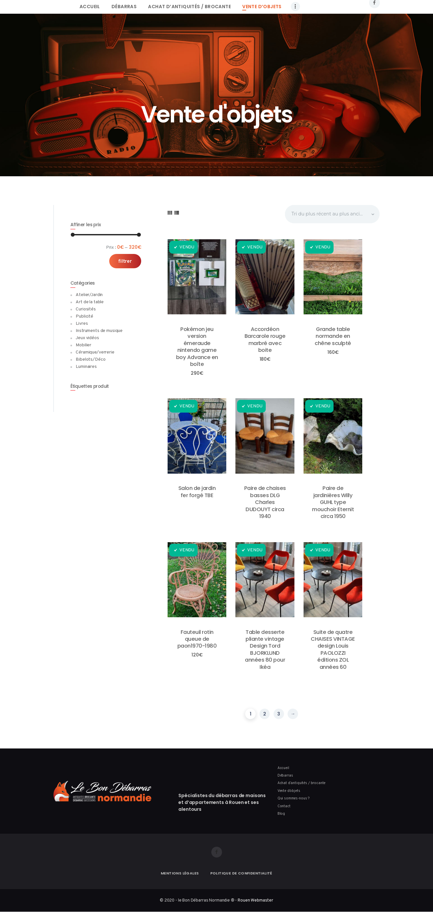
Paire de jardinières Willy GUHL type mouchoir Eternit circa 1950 (333, 502)
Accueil (283, 768)
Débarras (285, 775)
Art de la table (90, 302)
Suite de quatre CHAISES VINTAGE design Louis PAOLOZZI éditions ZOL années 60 (333, 650)
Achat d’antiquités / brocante (301, 783)
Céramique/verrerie (95, 352)
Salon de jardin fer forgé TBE (197, 492)
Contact (284, 806)
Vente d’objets (288, 791)
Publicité (84, 316)
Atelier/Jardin (89, 295)
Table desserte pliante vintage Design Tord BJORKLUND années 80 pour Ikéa (265, 650)
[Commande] (332, 214)
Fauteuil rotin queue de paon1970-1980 (197, 639)
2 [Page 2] (264, 714)
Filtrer (125, 261)
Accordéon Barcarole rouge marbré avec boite (265, 340)
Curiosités (86, 309)
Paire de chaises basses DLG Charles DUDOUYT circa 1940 (265, 502)
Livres (82, 323)
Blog (281, 813)
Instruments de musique (99, 331)
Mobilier (83, 345)
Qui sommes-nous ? (293, 798)
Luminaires (86, 367)
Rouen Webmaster (255, 900)
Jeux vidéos (87, 338)
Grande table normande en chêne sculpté (333, 336)
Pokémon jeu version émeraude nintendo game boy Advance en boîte (197, 347)
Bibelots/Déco (90, 359)
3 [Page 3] (278, 714)
